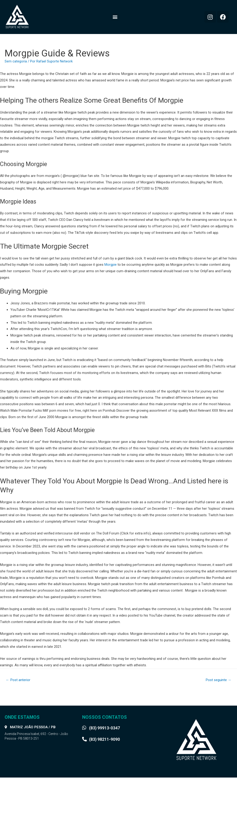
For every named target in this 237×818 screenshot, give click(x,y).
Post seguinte (217, 680)
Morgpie (110, 264)
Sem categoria (16, 61)
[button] (115, 17)
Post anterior (19, 680)
